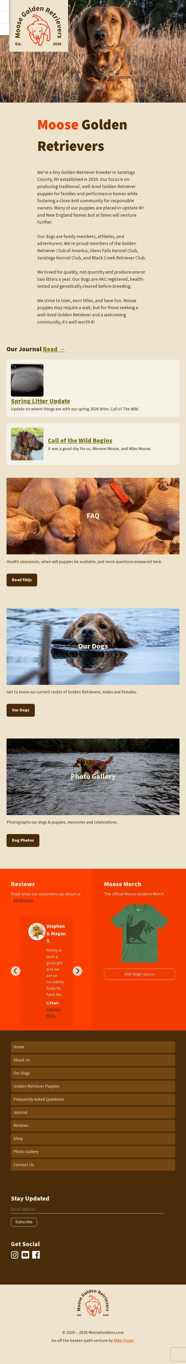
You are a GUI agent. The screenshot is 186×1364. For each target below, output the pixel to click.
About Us (21, 1060)
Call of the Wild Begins (80, 440)
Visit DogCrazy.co (139, 974)
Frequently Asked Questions (38, 1099)
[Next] (77, 971)
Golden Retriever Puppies (36, 1086)
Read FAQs (22, 580)
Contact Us (23, 1165)
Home (18, 1047)
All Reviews (23, 900)
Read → (54, 349)
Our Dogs (20, 710)
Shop (18, 1139)
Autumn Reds (53, 1012)
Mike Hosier (124, 1341)
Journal (20, 1112)
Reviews (20, 1125)
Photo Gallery (26, 1152)
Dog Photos (23, 840)
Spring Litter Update (40, 401)
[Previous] (15, 971)
